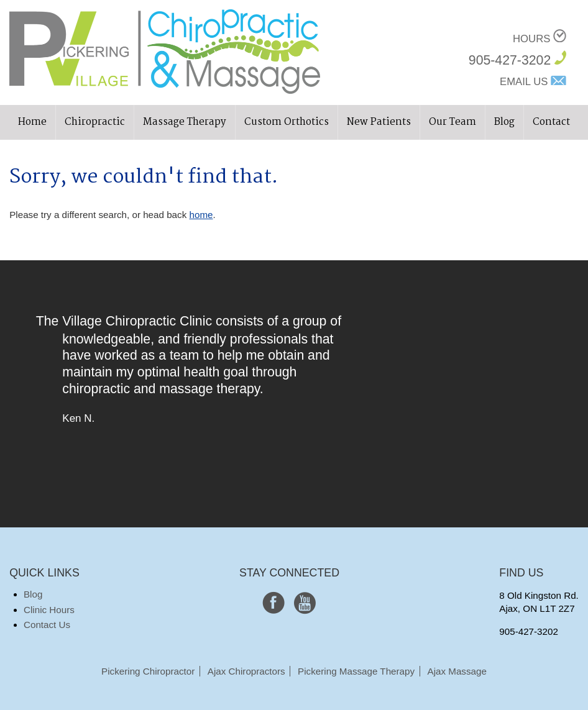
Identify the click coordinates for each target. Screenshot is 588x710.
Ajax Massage (457, 671)
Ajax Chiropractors (246, 671)
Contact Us (47, 624)
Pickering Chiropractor (148, 671)
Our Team (452, 122)
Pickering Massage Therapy (356, 671)
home (201, 214)
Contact (551, 122)
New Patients (379, 122)
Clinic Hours (49, 609)
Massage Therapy (184, 122)
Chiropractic (95, 122)
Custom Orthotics (286, 122)
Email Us (524, 82)
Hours (531, 39)
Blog (504, 122)
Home (32, 122)
